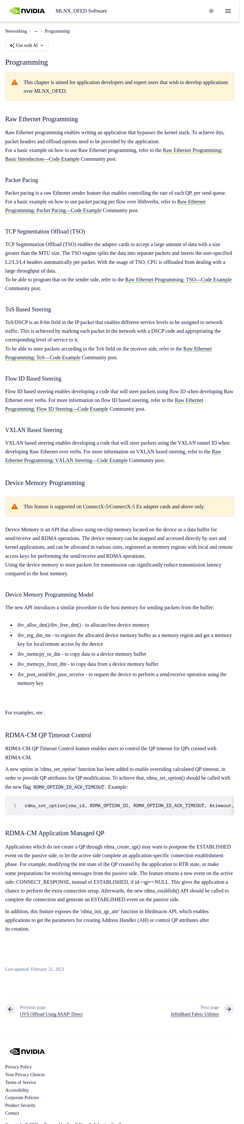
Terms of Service (20, 1082)
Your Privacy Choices (25, 1074)
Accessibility (17, 1090)
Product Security (20, 1105)
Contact (12, 1113)
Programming (57, 31)
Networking (16, 31)
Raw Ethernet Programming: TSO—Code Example (178, 279)
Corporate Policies (22, 1097)
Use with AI (26, 45)
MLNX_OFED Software (81, 11)
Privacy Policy (18, 1067)
